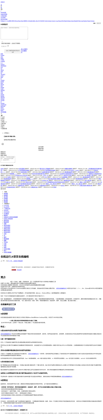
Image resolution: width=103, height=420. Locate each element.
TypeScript (3, 107)
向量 (5, 247)
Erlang (69, 21)
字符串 (6, 245)
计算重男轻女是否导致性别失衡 (56, 185)
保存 (2, 121)
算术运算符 (7, 229)
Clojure (2, 82)
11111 (45, 180)
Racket (85, 21)
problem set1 (45, 184)
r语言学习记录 (67, 179)
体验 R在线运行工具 (8, 312)
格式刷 (3, 126)
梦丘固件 (19, 273)
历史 (2, 127)
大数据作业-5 (34, 190)
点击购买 (14, 273)
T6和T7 (9, 180)
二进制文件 (7, 212)
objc (37, 21)
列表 (5, 249)
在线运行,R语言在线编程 (11, 220)
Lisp (82, 21)
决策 (5, 237)
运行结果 (41, 149)
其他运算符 (7, 235)
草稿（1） (4, 124)
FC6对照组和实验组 (23, 174)
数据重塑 (6, 242)
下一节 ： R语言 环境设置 (15, 264)
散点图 (6, 203)
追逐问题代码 (46, 175)
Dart (22, 21)
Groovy (54, 21)
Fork (2, 122)
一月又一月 (45, 179)
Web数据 (6, 217)
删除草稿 (13, 142)
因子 (5, 254)
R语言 (25, 21)
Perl (63, 21)
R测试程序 (43, 189)
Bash (65, 21)
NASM (2, 102)
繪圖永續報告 (69, 172)
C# (28, 21)
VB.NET (42, 21)
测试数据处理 (68, 175)
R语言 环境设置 (8, 222)
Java (2, 59)
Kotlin (31, 21)
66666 (2, 172)
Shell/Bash (3, 68)
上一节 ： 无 (4, 264)
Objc (2, 74)
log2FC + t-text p (74, 174)
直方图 (6, 200)
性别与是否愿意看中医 (38, 177)
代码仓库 (41, 152)
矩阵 (5, 251)
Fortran (92, 21)
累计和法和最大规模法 (54, 182)
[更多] (55, 190)
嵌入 (2, 129)
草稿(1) (6, 135)
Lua (57, 21)
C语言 (2, 62)
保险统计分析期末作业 (95, 177)
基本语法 (6, 224)
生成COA (8, 185)
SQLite (16, 21)
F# (39, 21)
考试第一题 (90, 179)
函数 (5, 244)
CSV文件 (6, 209)
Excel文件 (6, 210)
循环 (5, 240)
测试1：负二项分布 (51, 187)
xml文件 (6, 214)
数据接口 (7, 207)
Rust (19, 21)
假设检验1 (65, 180)
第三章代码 (88, 184)
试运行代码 (29, 185)
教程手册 (41, 151)
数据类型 (6, 225)
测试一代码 (83, 185)
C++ (6, 21)
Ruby (34, 21)
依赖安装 (4, 131)
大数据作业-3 (21, 189)
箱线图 (6, 198)
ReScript (3, 108)
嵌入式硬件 (24, 51)
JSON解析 (24, 53)
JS (21, 54)
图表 (5, 195)
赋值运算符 (7, 234)
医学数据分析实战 (26, 187)
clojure (50, 21)
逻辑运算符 (7, 232)
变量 (5, 227)
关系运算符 (7, 230)
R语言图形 (22, 172)
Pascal (60, 21)
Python (3, 21)
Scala (72, 21)
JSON (2, 72)
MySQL (3, 100)
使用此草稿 (7, 142)
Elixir (2, 110)
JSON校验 (3, 114)
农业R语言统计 (11, 190)
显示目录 (3, 192)
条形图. (6, 197)
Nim (79, 21)
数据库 (6, 219)
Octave (2, 111)
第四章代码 (24, 184)
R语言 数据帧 (7, 256)
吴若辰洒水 (24, 175)
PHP (13, 21)
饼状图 (6, 205)
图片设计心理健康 (45, 172)
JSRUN (3, 2)
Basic (2, 113)
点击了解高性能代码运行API (13, 53)
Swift (46, 21)
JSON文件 (6, 215)
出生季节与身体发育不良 (67, 177)
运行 (3, 119)
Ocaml (2, 97)
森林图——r (13, 177)
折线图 (6, 202)
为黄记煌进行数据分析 (86, 189)
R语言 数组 (7, 252)
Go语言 (9, 21)
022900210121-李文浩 (21, 179)
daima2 (63, 189)
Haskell (76, 21)
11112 (27, 180)
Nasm (89, 21)
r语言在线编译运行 (61, 292)
